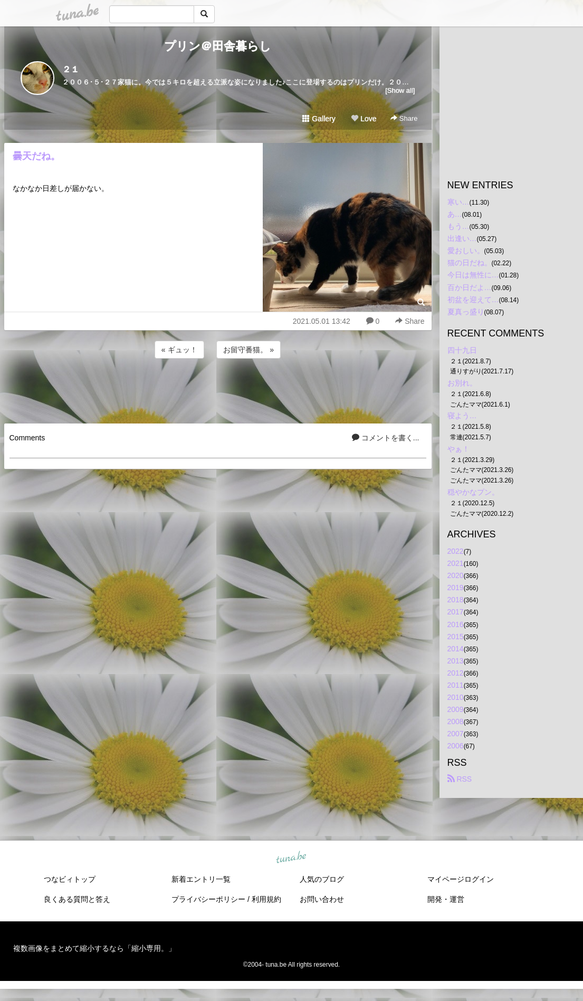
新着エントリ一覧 (201, 879)
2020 (455, 575)
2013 (455, 661)
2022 (455, 551)
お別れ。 (462, 383)
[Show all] (400, 90)
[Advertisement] (218, 389)
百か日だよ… (469, 287)
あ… (454, 214)
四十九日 (462, 350)
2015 (455, 636)
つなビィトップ (69, 879)
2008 (455, 721)
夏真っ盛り (465, 311)
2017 (455, 612)
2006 (455, 746)
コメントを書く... (385, 438)
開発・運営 (445, 899)
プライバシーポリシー (208, 899)
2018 (455, 599)
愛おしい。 (465, 250)
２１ (70, 69)
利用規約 (266, 899)
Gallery (318, 118)
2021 (455, 563)
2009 (455, 709)
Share (403, 118)
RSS (459, 779)
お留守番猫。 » (248, 349)
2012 (455, 673)
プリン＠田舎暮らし (217, 46)
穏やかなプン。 (473, 492)
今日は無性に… (473, 275)
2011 (455, 685)
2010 (455, 697)
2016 (455, 624)
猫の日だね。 (469, 262)
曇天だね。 (36, 156)
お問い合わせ (322, 899)
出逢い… (462, 238)
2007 (455, 733)
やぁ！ (458, 449)
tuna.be (291, 857)
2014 (455, 648)
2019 (455, 587)
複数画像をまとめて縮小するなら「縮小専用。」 (94, 948)
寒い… (458, 202)
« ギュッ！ (179, 349)
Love (363, 118)
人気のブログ (322, 879)
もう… (458, 226)
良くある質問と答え (77, 899)
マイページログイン (460, 879)
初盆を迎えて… (473, 299)
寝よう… (462, 415)
